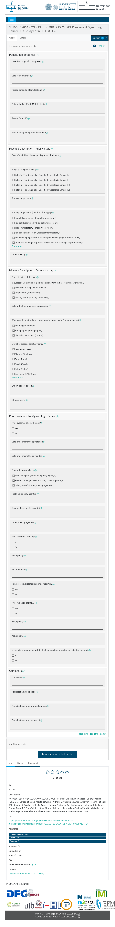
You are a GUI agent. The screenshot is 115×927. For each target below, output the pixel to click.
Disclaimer (60, 914)
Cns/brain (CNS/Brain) (25, 374)
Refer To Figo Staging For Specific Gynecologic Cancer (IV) (42, 190)
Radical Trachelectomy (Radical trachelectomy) (37, 233)
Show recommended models (57, 754)
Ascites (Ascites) (23, 349)
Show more (17, 246)
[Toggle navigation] (12, 19)
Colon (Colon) (21, 369)
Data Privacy (73, 914)
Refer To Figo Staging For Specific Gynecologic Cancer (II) (42, 180)
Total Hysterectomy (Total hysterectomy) (34, 228)
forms (99, 46)
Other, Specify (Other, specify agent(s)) (33, 486)
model (12, 38)
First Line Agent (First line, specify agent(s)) (35, 476)
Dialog (20, 763)
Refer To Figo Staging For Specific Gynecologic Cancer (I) (42, 175)
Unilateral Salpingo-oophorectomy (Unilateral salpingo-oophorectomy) (49, 243)
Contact (39, 914)
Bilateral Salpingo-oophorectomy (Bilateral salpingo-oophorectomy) (47, 238)
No (15, 433)
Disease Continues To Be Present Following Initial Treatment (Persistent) (49, 283)
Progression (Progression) (27, 293)
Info (11, 763)
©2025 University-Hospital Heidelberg (55, 917)
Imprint (49, 914)
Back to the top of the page (92, 734)
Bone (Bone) (21, 359)
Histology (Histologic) (25, 326)
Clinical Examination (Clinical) (29, 336)
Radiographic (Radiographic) (28, 331)
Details (23, 38)
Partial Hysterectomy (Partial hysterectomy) (35, 218)
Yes (16, 428)
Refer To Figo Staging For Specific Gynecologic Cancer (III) (42, 185)
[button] (100, 38)
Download (33, 763)
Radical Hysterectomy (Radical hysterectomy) (36, 223)
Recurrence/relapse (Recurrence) (31, 288)
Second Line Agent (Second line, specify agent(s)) (39, 481)
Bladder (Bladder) (23, 354)
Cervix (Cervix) (21, 364)
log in (33, 864)
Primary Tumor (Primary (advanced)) (32, 298)
